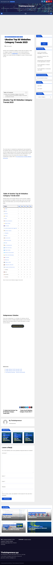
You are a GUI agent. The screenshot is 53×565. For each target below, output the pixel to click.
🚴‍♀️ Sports (5, 235)
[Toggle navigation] (25, 13)
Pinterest (3, 542)
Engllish (26, 539)
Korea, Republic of (32, 514)
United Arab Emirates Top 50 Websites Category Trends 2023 (10, 412)
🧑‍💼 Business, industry (7, 230)
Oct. (25, 206)
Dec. (31, 206)
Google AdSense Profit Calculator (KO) (13, 370)
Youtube (5, 539)
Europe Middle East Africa (6, 435)
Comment (4, 453)
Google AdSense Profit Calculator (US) (13, 369)
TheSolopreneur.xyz (26, 6)
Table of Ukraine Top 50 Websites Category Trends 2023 (16, 95)
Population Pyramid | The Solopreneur (36, 516)
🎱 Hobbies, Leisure (7, 262)
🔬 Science (6, 213)
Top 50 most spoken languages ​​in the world (13, 516)
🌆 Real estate (6, 225)
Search (39, 36)
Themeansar (21, 563)
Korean (29, 539)
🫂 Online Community (8, 247)
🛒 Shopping (6, 233)
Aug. (19, 206)
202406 (4, 433)
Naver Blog (7, 542)
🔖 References (6, 259)
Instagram (3, 541)
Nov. (28, 206)
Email (3, 481)
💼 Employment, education (8, 264)
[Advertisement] (26, 23)
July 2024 (39, 85)
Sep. (22, 206)
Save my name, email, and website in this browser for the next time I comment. (17, 494)
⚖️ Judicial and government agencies (10, 228)
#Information (9, 46)
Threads (7, 541)
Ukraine (27, 437)
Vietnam (41, 526)
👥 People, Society (7, 250)
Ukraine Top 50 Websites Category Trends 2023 (14, 94)
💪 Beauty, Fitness (7, 223)
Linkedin (11, 541)
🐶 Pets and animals (7, 240)
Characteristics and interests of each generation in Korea (13, 528)
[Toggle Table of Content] (25, 93)
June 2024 (39, 88)
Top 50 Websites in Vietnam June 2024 (37, 528)
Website (3, 486)
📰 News (5, 218)
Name (3, 476)
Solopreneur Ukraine (10, 96)
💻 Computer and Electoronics (9, 267)
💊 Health (5, 208)
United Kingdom (5, 437)
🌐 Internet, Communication (9, 252)
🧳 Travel (5, 242)
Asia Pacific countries (35, 526)
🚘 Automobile (6, 257)
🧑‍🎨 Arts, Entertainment (8, 245)
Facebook (9, 539)
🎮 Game (5, 211)
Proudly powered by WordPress (6, 563)
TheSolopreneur (16, 420)
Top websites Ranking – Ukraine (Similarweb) (15, 372)
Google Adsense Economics (7, 514)
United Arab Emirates (16, 437)
